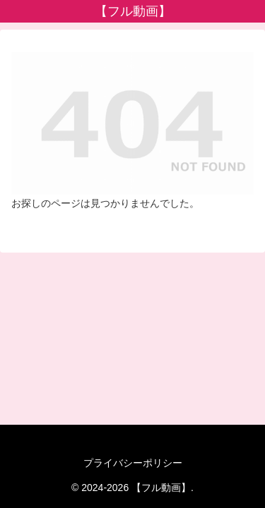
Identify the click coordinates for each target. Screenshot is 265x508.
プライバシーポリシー (132, 462)
